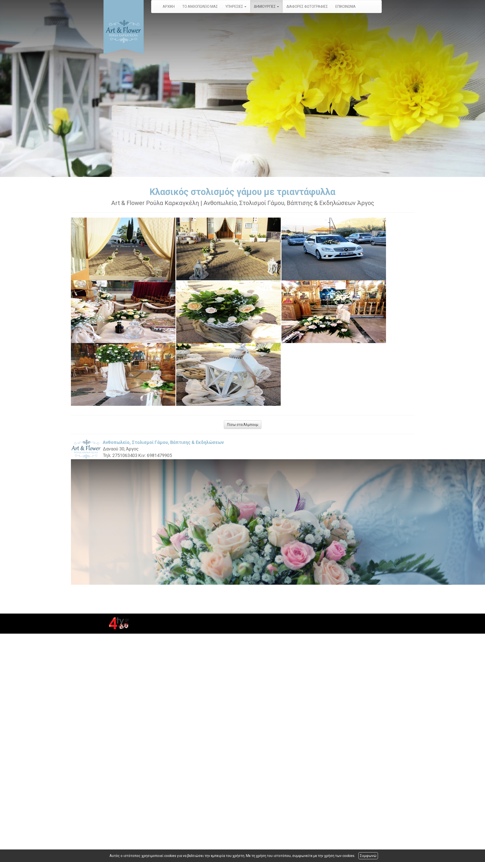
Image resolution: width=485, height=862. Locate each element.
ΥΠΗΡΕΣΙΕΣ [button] (235, 7)
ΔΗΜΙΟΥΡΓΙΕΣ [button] (266, 7)
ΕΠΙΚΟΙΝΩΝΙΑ (345, 7)
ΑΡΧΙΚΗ (169, 7)
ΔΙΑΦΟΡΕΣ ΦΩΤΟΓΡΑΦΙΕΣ (307, 7)
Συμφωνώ (368, 856)
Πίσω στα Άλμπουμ (242, 425)
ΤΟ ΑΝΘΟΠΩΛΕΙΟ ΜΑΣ (200, 7)
